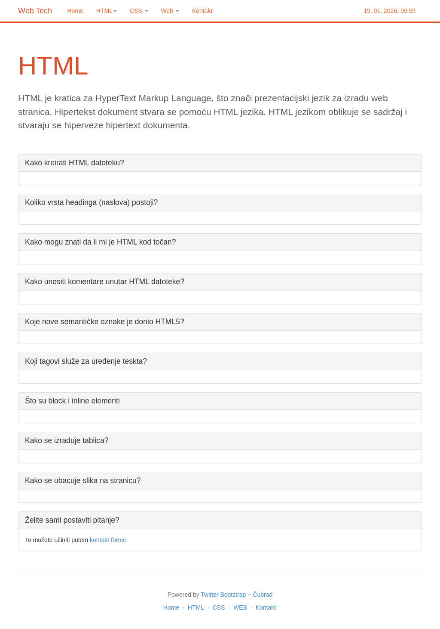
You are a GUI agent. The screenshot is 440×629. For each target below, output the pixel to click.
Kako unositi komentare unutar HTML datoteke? (104, 281)
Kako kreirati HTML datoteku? (74, 162)
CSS (219, 607)
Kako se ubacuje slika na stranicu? (83, 480)
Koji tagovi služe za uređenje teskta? (86, 361)
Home (75, 10)
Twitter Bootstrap (223, 594)
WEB (240, 607)
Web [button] (170, 10)
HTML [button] (106, 10)
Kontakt (202, 10)
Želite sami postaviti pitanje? (72, 520)
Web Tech (35, 10)
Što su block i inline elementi (72, 401)
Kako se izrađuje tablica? (67, 440)
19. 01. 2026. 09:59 (390, 10)
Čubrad (262, 594)
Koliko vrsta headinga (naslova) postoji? (91, 202)
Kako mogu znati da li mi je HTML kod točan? (100, 242)
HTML (196, 607)
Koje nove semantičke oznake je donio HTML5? (104, 321)
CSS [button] (139, 10)
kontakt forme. (109, 539)
